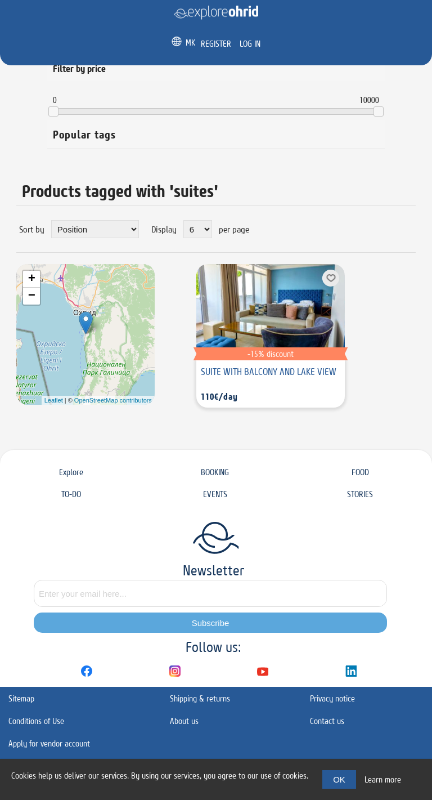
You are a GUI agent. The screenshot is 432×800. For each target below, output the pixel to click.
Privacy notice (332, 698)
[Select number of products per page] (197, 229)
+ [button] (31, 279)
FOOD (360, 472)
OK (339, 779)
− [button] (31, 296)
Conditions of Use (36, 721)
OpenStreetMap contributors (113, 400)
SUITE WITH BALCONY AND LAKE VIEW (268, 371)
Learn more (382, 779)
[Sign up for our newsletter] (210, 593)
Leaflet (53, 400)
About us (184, 721)
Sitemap (21, 698)
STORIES (360, 494)
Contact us (327, 721)
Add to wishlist (330, 278)
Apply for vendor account (49, 743)
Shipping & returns (200, 698)
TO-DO (71, 494)
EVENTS (215, 494)
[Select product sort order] (95, 229)
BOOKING (215, 472)
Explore (71, 472)
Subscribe (211, 623)
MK (190, 42)
